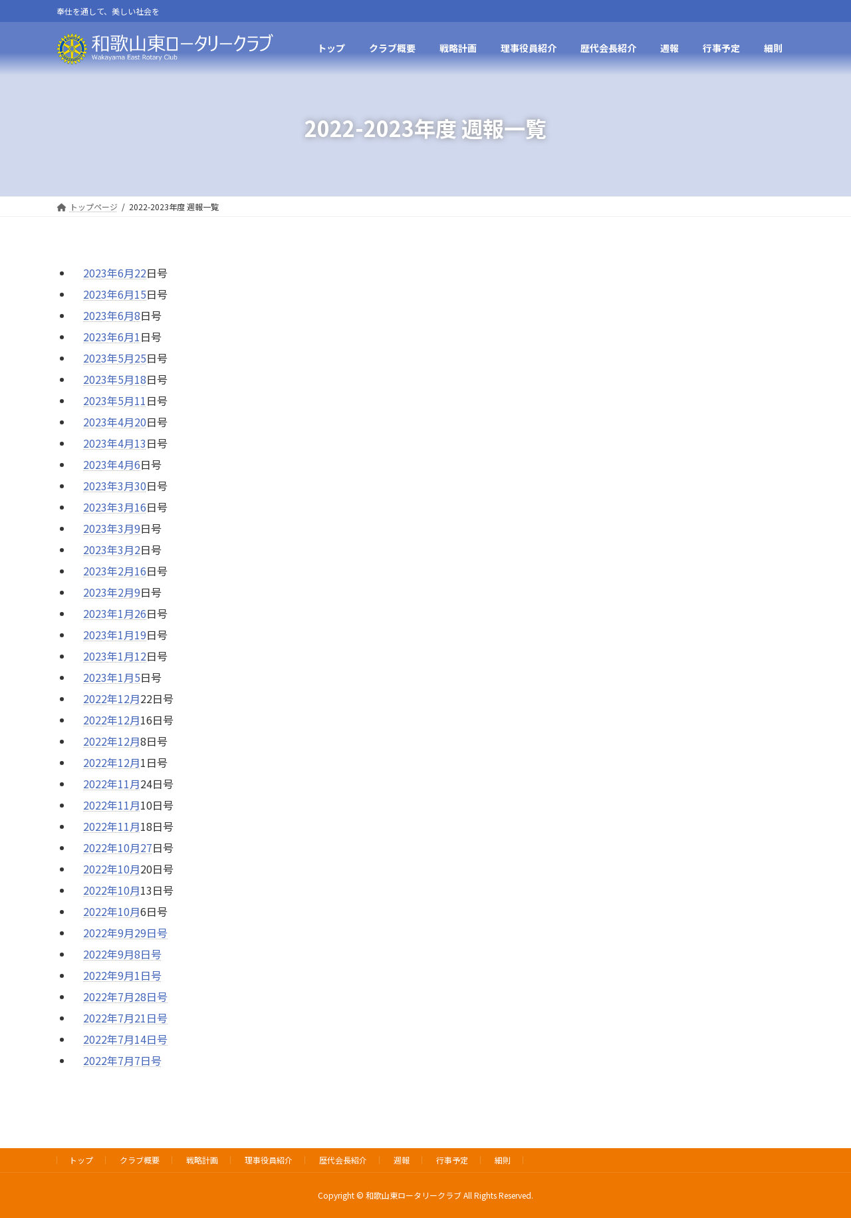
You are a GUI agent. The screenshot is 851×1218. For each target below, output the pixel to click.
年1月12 (126, 656)
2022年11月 (111, 784)
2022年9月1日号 (122, 975)
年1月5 (123, 677)
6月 (126, 315)
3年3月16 (123, 507)
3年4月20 (123, 422)
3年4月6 (120, 464)
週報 (402, 1159)
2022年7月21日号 (125, 1018)
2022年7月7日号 (122, 1060)
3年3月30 (123, 486)
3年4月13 (123, 443)
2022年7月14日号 (125, 1039)
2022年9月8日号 (122, 954)
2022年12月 (111, 741)
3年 (109, 358)
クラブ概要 (140, 1159)
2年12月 (120, 698)
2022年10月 (111, 869)
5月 (126, 358)
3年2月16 (123, 571)
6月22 (132, 273)
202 (92, 273)
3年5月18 (123, 379)
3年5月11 (123, 400)
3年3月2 (120, 549)
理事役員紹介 (269, 1159)
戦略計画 (202, 1159)
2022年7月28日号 (125, 996)
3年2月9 (120, 592)
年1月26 (126, 613)
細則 (503, 1159)
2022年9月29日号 (125, 933)
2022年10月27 (117, 847)
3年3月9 (120, 528)
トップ (81, 1159)
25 (140, 358)
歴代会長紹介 (343, 1159)
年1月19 (126, 635)
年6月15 (126, 294)
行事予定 (452, 1159)
